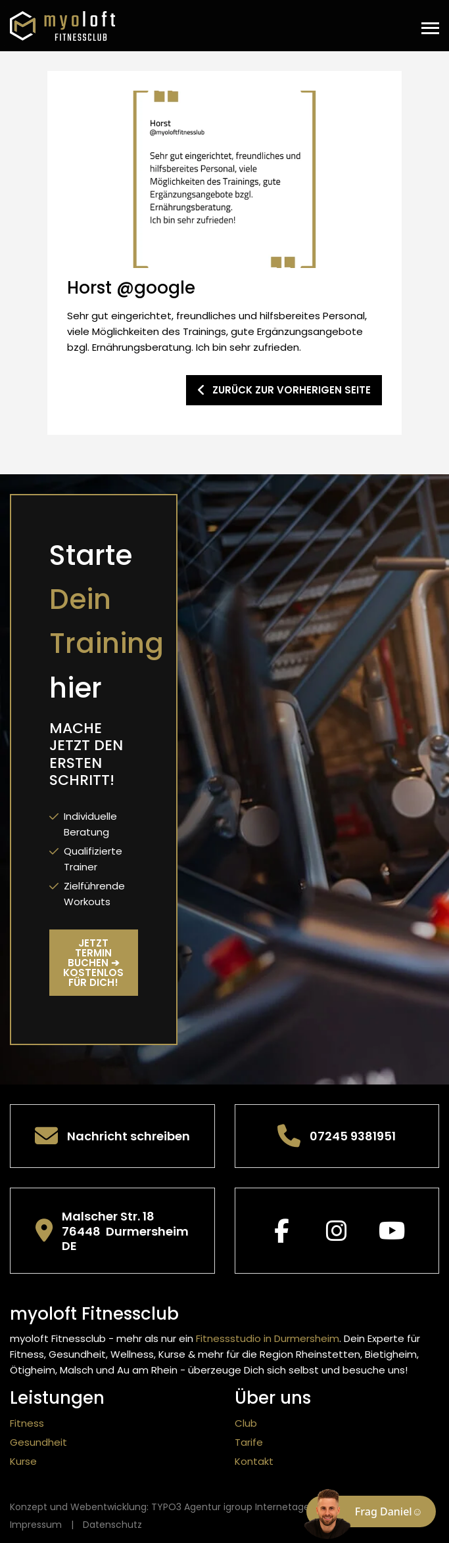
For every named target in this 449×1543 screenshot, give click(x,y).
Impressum (36, 1524)
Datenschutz (112, 1524)
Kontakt (254, 1461)
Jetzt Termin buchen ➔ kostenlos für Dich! (93, 962)
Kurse (23, 1461)
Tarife (249, 1442)
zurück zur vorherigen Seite (284, 390)
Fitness (27, 1423)
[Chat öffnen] (371, 1511)
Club (246, 1423)
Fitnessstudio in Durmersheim (267, 1338)
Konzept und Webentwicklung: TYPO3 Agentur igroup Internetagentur (169, 1506)
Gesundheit (38, 1442)
